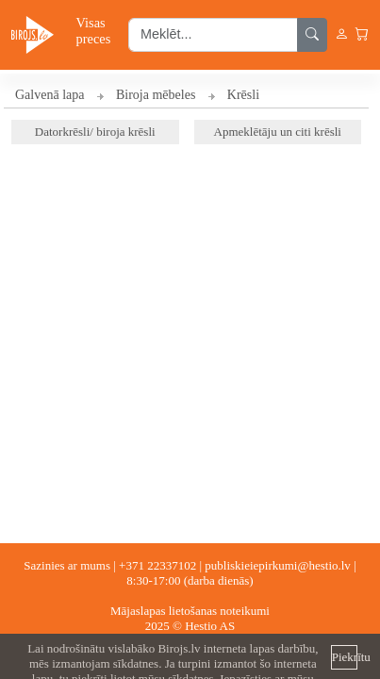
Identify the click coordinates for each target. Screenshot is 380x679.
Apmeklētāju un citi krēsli (277, 131)
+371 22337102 (157, 565)
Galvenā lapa (49, 95)
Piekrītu (344, 657)
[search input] (213, 35)
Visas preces (93, 30)
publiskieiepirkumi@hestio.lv (278, 565)
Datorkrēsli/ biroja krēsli (95, 131)
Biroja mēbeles (155, 95)
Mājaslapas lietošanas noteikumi (190, 611)
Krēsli (243, 95)
